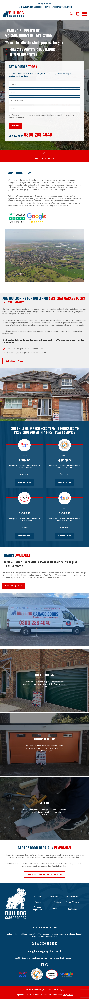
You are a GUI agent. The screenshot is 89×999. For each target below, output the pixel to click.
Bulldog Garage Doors (13, 14)
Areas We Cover (55, 902)
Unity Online (68, 995)
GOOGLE (39, 7)
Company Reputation (37, 908)
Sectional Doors (72, 897)
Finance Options (13, 586)
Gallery (55, 909)
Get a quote (77, 13)
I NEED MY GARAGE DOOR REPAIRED (44, 874)
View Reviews (24, 482)
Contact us (72, 909)
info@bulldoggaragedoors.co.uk (44, 951)
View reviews (24, 535)
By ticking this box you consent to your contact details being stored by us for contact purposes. (41, 116)
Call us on (70, 13)
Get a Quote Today (14, 361)
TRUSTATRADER (66, 7)
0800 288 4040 (38, 134)
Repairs (38, 902)
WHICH (55, 7)
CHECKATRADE (47, 7)
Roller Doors (55, 897)
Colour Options (72, 902)
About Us (38, 897)
